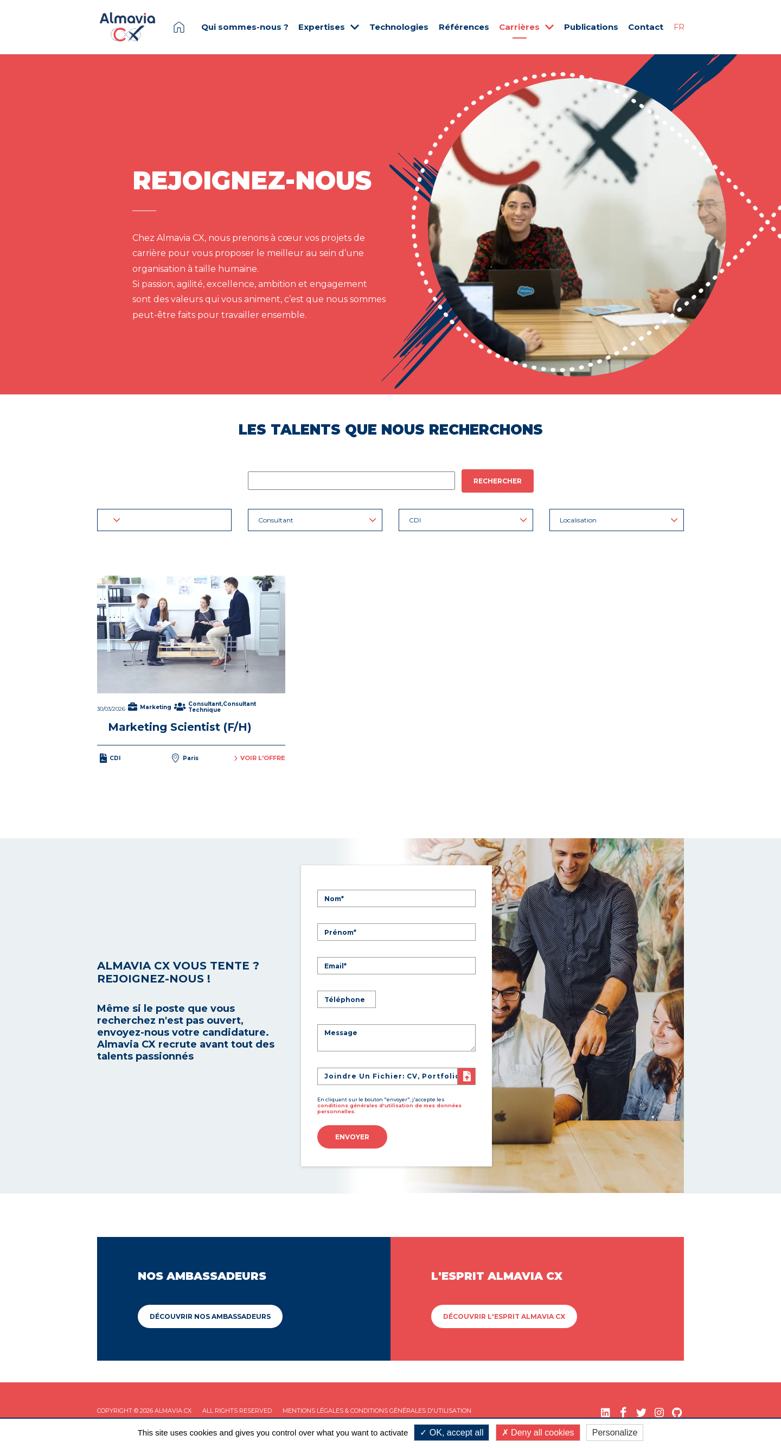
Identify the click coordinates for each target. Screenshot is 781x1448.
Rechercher (497, 481)
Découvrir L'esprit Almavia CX (504, 1314)
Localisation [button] (619, 520)
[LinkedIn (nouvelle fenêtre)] (605, 1410)
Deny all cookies (538, 1432)
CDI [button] (468, 520)
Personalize (615, 1432)
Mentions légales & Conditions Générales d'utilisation (377, 1408)
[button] (164, 520)
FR (679, 27)
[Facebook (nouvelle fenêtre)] (623, 1410)
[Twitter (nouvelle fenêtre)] (641, 1410)
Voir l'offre (259, 757)
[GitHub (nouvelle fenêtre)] (677, 1410)
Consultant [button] (317, 520)
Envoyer (352, 1136)
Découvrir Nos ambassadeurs (210, 1314)
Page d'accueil (178, 27)
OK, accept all (451, 1432)
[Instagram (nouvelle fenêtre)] (659, 1410)
